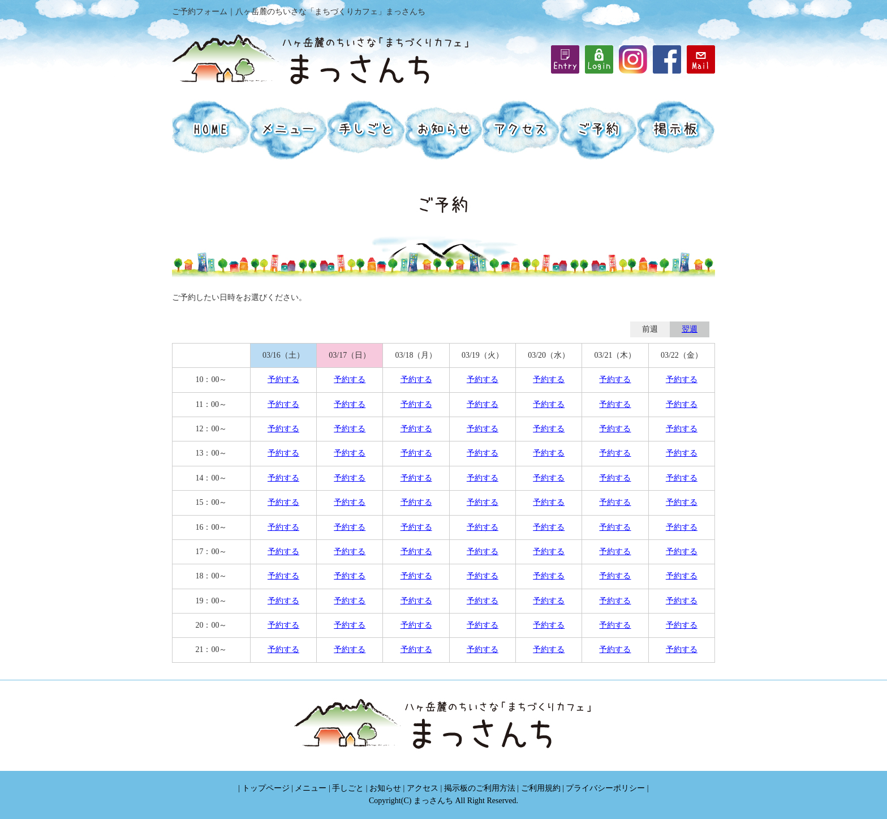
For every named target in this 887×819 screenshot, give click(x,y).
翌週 (689, 329)
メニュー (310, 788)
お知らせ (385, 788)
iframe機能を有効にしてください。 (599, 59)
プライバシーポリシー (605, 788)
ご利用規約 (541, 788)
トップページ (266, 788)
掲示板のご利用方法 (479, 788)
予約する (283, 379)
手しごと (348, 788)
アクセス (422, 788)
